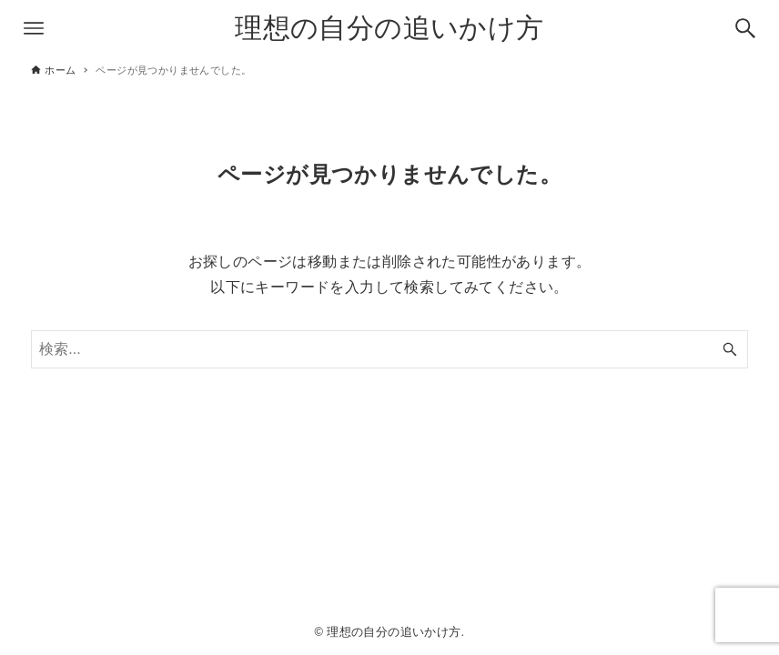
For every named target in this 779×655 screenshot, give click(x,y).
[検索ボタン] (745, 28)
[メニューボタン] (33, 28)
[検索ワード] (389, 349)
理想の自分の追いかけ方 (389, 28)
